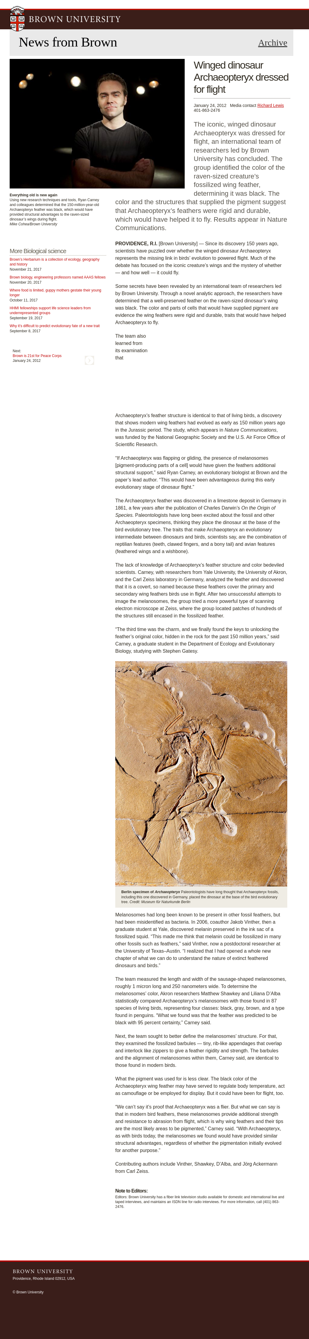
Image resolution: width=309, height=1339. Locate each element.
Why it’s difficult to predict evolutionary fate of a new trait (55, 326)
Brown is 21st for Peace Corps (37, 356)
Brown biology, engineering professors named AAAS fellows (58, 277)
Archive (272, 42)
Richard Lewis (270, 105)
